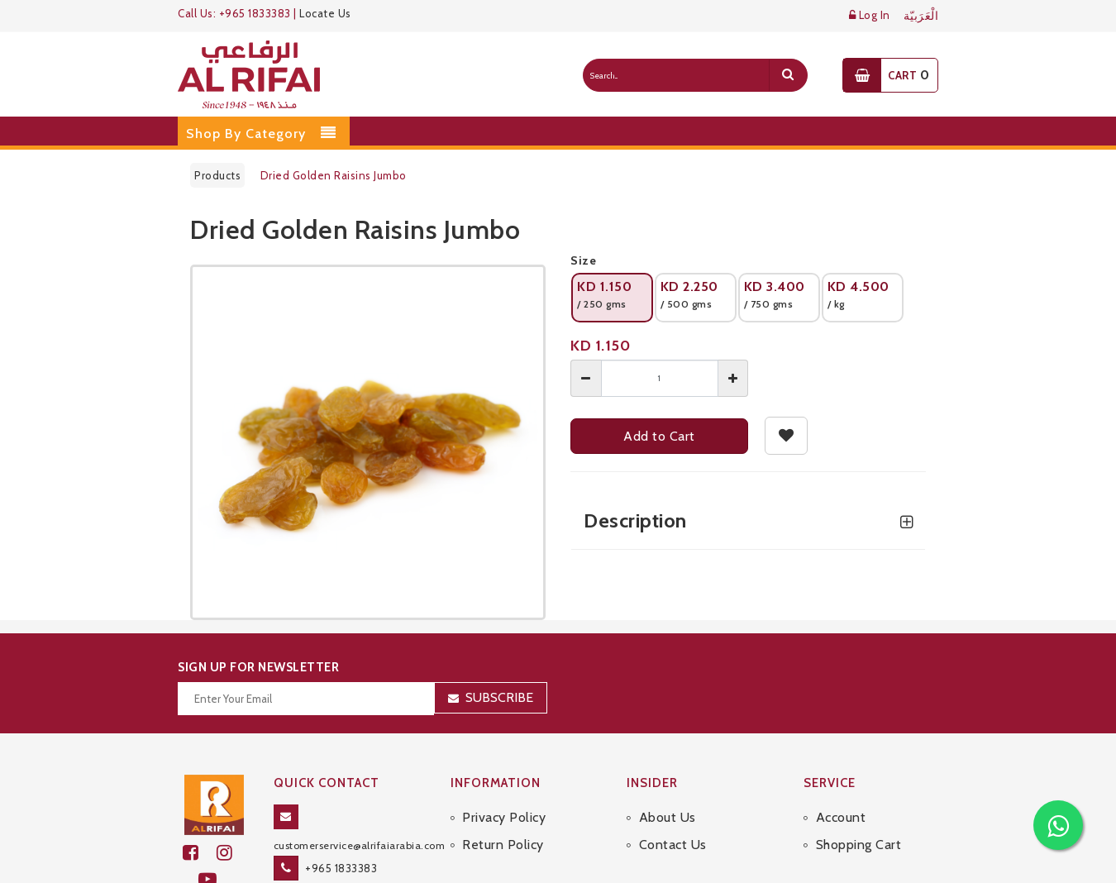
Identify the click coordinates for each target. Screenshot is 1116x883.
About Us (667, 817)
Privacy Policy (504, 817)
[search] (788, 75)
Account (841, 817)
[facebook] (200, 853)
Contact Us (673, 844)
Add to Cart (659, 436)
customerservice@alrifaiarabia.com (360, 845)
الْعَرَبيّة (921, 16)
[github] (231, 853)
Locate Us (325, 13)
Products (217, 175)
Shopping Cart (859, 844)
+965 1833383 (341, 868)
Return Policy (503, 844)
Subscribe (499, 697)
